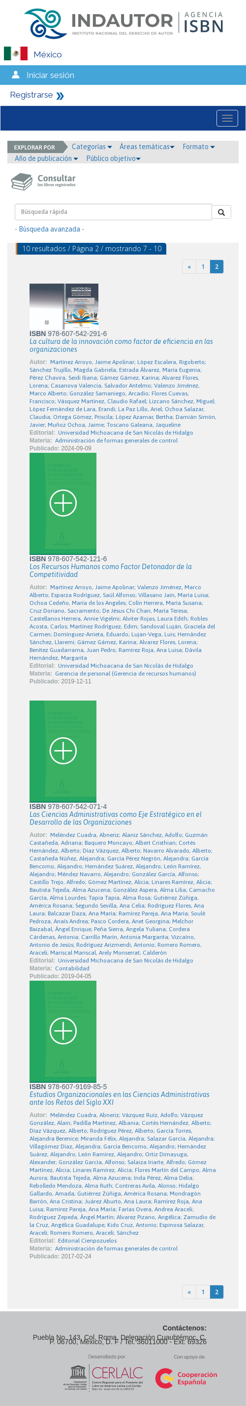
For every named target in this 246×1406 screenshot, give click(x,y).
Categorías (92, 147)
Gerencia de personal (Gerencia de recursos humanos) (125, 673)
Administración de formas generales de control (116, 440)
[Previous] (189, 267)
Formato (199, 147)
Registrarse (31, 95)
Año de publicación (46, 158)
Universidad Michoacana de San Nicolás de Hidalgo (125, 432)
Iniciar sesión (50, 75)
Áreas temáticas (147, 147)
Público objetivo (113, 158)
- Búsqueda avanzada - (49, 229)
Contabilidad (72, 968)
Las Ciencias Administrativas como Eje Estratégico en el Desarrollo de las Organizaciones (116, 818)
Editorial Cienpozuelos (87, 1240)
